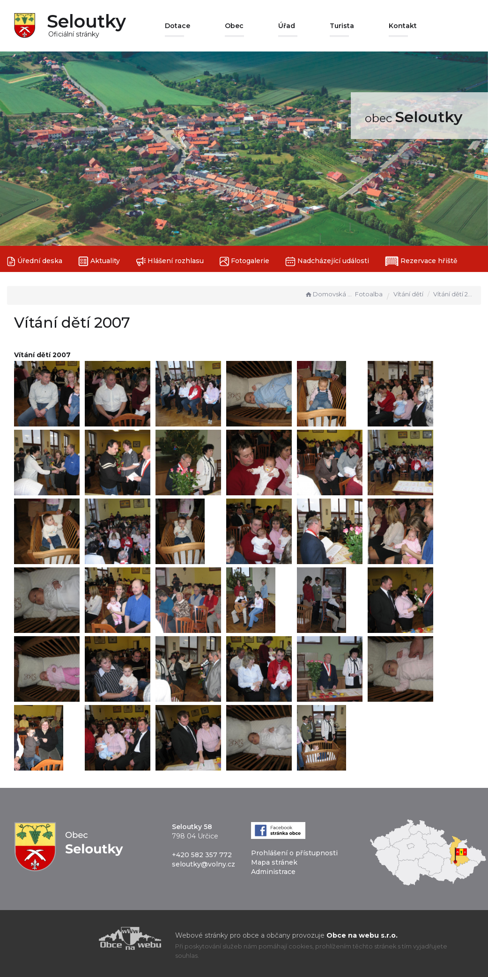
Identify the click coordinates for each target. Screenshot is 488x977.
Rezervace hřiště (421, 261)
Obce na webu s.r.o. (362, 935)
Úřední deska (34, 261)
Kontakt (403, 26)
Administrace (273, 871)
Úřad (286, 26)
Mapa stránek (274, 862)
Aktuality (99, 261)
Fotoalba (369, 294)
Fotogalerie (244, 261)
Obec (234, 26)
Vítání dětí (408, 294)
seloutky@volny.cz (203, 864)
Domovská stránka (328, 294)
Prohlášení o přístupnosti (294, 853)
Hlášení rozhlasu (170, 261)
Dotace (177, 26)
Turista (342, 26)
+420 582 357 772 (202, 855)
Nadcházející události (327, 261)
